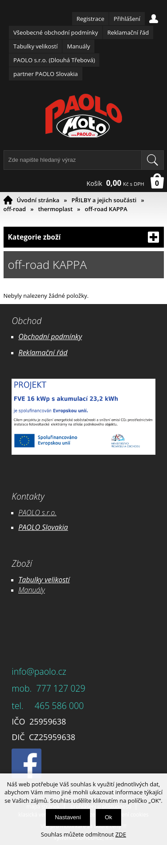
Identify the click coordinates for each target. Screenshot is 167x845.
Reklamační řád (128, 32)
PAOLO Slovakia (43, 527)
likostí (60, 580)
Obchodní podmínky (50, 336)
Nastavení (68, 817)
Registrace (91, 19)
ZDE (120, 834)
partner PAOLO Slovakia (45, 74)
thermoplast (55, 209)
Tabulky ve (34, 580)
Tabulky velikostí (35, 46)
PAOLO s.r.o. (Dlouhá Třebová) (54, 60)
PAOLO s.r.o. (37, 512)
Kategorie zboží (83, 237)
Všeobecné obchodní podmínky (55, 32)
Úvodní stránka (38, 200)
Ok (108, 817)
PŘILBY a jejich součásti (104, 200)
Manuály (78, 46)
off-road (15, 209)
